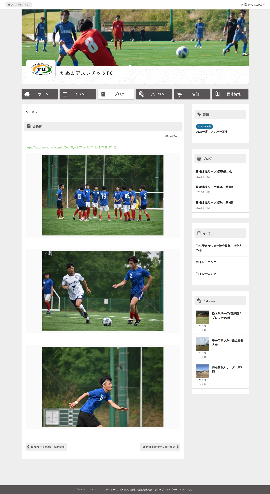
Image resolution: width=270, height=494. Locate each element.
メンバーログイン (18, 4)
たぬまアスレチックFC (86, 73)
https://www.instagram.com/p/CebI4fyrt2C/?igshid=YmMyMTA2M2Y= (70, 147)
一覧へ (33, 111)
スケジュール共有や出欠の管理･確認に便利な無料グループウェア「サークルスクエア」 (148, 489)
